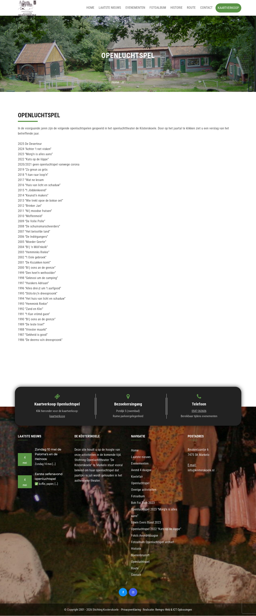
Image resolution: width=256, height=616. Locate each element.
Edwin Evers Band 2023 (146, 523)
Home (93, 8)
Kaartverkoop (228, 8)
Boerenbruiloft (140, 555)
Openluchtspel (140, 483)
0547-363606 (199, 411)
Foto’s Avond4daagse (144, 536)
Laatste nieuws (112, 8)
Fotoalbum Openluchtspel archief (152, 542)
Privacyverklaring (131, 610)
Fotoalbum (159, 8)
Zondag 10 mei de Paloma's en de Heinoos (48, 454)
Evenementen (137, 8)
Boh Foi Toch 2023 (143, 503)
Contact (206, 8)
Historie (177, 8)
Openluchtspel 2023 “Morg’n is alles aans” (154, 513)
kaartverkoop (57, 416)
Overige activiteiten (143, 490)
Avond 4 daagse (141, 470)
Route (191, 8)
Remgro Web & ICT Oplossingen (173, 610)
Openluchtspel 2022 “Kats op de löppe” (156, 529)
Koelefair (137, 477)
